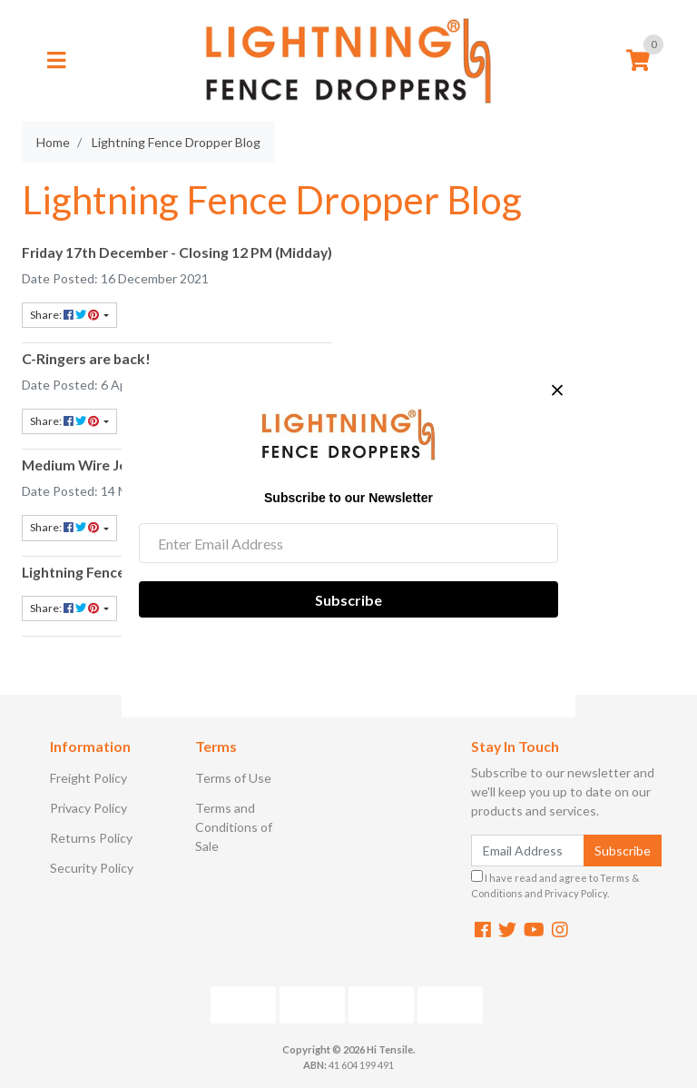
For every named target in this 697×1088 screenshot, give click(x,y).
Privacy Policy (88, 808)
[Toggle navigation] (56, 61)
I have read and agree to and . (555, 884)
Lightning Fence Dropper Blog (119, 571)
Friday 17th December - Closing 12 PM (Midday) (177, 252)
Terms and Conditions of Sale (233, 827)
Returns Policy (91, 838)
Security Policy (91, 867)
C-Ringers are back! (86, 358)
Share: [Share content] (65, 314)
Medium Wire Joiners (91, 464)
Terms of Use (233, 778)
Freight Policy (88, 778)
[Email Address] (527, 850)
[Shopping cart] (638, 61)
